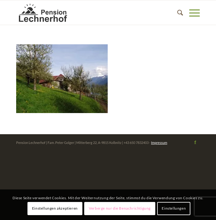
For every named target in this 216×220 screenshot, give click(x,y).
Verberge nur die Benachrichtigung (120, 208)
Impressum (159, 143)
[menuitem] (177, 12)
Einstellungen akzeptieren (55, 208)
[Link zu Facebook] (195, 142)
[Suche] (177, 12)
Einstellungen (174, 208)
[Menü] (191, 12)
